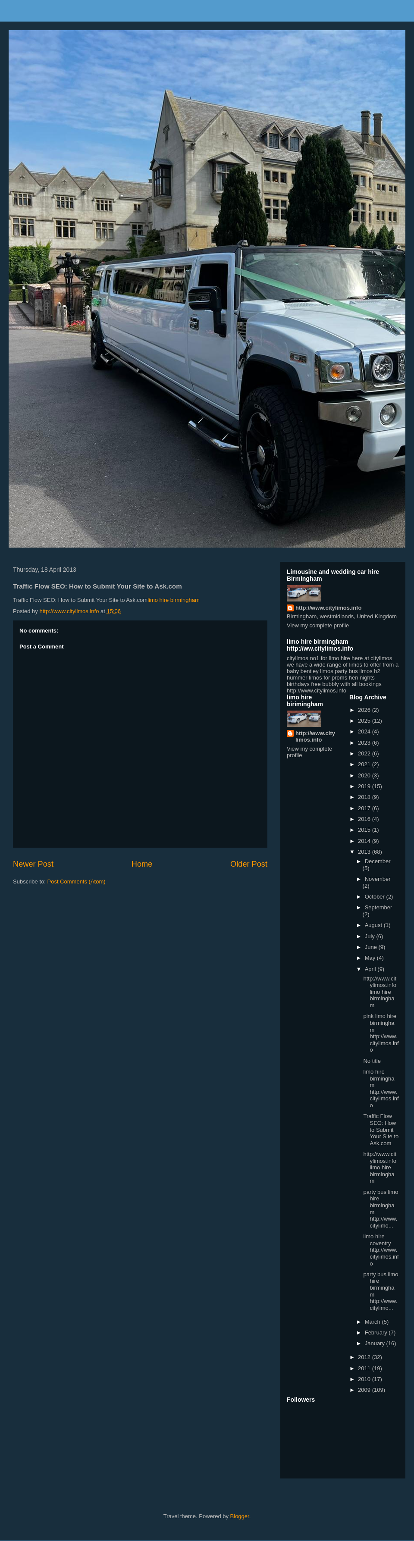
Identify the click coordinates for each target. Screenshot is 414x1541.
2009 (365, 1390)
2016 (365, 819)
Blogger (239, 1516)
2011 (365, 1368)
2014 (365, 841)
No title (371, 1061)
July (370, 936)
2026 (365, 710)
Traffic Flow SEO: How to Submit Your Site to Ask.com (380, 1129)
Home (142, 864)
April (371, 969)
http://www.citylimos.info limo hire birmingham (379, 992)
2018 (365, 797)
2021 (365, 764)
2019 (365, 786)
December (378, 861)
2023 (365, 742)
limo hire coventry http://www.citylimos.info (380, 1249)
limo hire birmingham (173, 600)
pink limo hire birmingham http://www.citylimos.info (380, 1033)
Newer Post (33, 864)
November (378, 879)
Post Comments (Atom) (76, 881)
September (378, 907)
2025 (365, 720)
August (374, 925)
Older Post (248, 864)
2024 (365, 731)
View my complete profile (318, 625)
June (372, 947)
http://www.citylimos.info (328, 607)
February (377, 1332)
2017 (365, 808)
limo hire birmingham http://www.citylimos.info (380, 1088)
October (375, 896)
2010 (365, 1379)
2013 (365, 852)
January (375, 1343)
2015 (365, 830)
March (373, 1322)
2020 (365, 775)
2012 (365, 1357)
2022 (365, 753)
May (371, 958)
